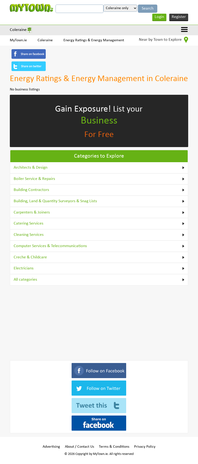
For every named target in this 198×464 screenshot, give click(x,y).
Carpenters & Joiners (32, 212)
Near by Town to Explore (163, 40)
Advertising (51, 447)
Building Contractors (31, 190)
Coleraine (18, 30)
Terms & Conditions (114, 447)
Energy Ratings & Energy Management (93, 40)
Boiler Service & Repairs (34, 179)
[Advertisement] (99, 322)
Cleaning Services (29, 234)
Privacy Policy (144, 447)
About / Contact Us (79, 447)
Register (179, 17)
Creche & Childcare (30, 257)
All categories (25, 279)
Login (159, 17)
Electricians (24, 268)
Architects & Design (30, 167)
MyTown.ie (18, 40)
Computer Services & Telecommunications (50, 246)
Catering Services (28, 223)
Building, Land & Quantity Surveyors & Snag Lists (55, 201)
